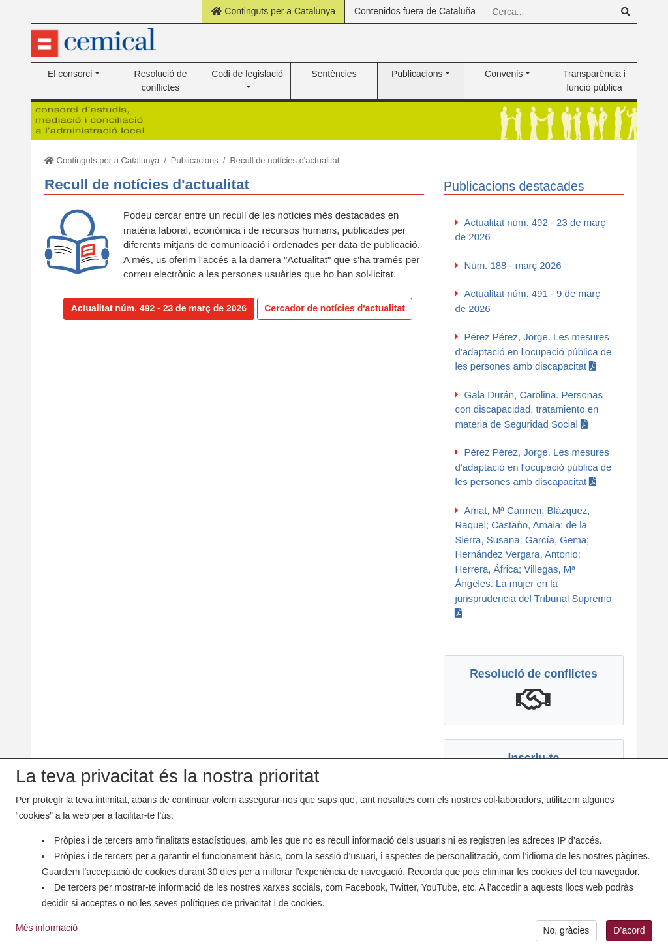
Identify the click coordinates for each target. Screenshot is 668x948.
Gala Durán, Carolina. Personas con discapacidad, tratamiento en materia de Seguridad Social (528, 409)
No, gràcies (566, 932)
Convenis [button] (504, 74)
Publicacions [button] (417, 74)
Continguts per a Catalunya (273, 11)
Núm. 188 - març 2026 (512, 265)
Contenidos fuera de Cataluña (415, 11)
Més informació (47, 929)
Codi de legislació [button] (247, 74)
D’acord (629, 932)
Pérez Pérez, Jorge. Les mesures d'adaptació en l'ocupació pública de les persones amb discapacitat (533, 351)
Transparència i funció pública (594, 81)
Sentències (333, 74)
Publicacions (195, 160)
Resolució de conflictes (160, 81)
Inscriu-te (534, 758)
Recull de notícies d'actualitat (284, 160)
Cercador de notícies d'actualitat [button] (334, 308)
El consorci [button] (70, 74)
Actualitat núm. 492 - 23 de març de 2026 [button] (159, 308)
